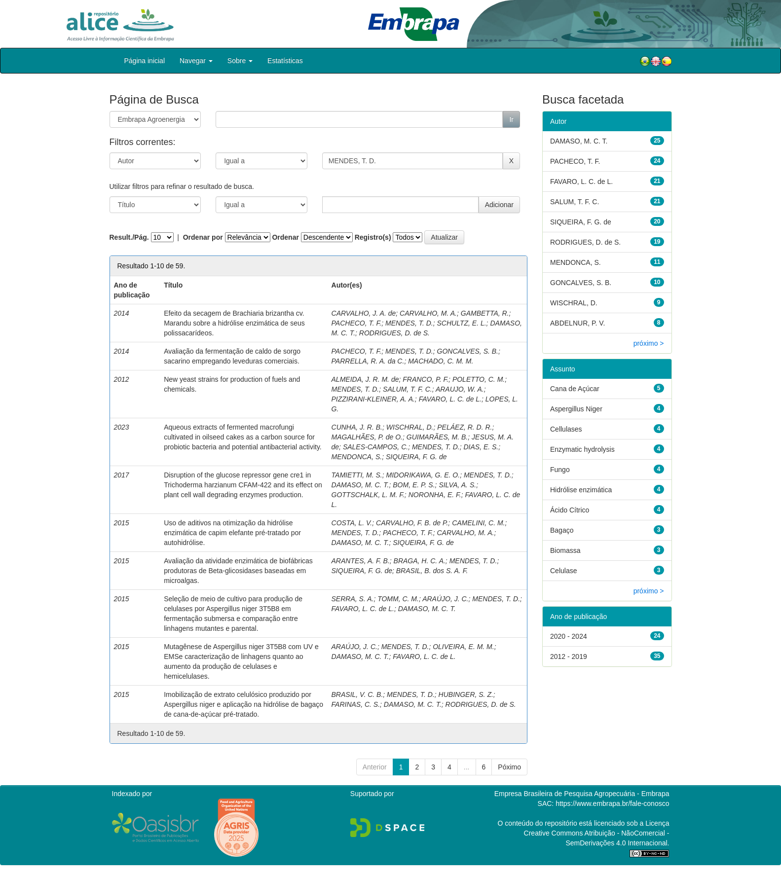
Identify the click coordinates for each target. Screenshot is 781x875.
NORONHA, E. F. (435, 495)
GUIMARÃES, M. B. (437, 437)
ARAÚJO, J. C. (445, 599)
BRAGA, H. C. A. (420, 561)
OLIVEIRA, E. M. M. (463, 647)
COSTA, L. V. (352, 523)
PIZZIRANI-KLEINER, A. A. (373, 399)
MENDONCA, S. (357, 457)
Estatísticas (285, 61)
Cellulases (566, 429)
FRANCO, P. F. (425, 379)
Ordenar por (203, 237)
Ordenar (285, 237)
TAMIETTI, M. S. (357, 475)
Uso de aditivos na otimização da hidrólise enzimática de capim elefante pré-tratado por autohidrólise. (232, 533)
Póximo (509, 767)
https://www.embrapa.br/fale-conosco (612, 803)
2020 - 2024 (568, 636)
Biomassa (565, 550)
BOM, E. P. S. (414, 485)
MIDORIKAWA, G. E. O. (423, 475)
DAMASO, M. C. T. (360, 485)
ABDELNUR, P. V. (577, 323)
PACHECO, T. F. (357, 323)
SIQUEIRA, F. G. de (416, 457)
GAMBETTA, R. (485, 313)
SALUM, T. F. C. (407, 389)
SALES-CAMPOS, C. (375, 447)
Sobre (240, 61)
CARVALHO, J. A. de (364, 313)
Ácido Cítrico (569, 510)
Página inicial (144, 61)
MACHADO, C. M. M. (440, 361)
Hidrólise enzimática (581, 490)
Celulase (563, 571)
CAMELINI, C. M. (478, 523)
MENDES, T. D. (409, 323)
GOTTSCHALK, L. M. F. (368, 495)
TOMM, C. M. (398, 599)
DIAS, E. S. (480, 447)
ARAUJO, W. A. (460, 389)
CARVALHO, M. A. (428, 313)
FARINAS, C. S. (356, 704)
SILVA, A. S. (457, 485)
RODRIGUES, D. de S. (394, 333)
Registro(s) (373, 237)
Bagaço (561, 530)
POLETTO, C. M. (478, 379)
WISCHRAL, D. (410, 427)
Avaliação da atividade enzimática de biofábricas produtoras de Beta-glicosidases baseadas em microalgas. (238, 570)
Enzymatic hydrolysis (582, 449)
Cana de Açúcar (574, 389)
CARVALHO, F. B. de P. (412, 523)
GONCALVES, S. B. (468, 351)
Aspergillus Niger (576, 409)
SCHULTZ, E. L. (461, 323)
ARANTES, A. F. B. (361, 561)
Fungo (560, 470)
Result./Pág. (129, 237)
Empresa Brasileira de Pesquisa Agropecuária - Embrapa (581, 794)
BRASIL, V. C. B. (357, 694)
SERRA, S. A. (353, 599)
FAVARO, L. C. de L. (450, 399)
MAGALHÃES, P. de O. (367, 437)
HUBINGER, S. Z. (466, 694)
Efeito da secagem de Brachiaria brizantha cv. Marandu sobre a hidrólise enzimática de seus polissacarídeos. (234, 323)
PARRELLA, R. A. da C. (368, 361)
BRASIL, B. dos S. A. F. (432, 571)
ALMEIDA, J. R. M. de (365, 379)
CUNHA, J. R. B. (357, 427)
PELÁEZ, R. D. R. (464, 427)
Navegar (196, 61)
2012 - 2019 (568, 656)
